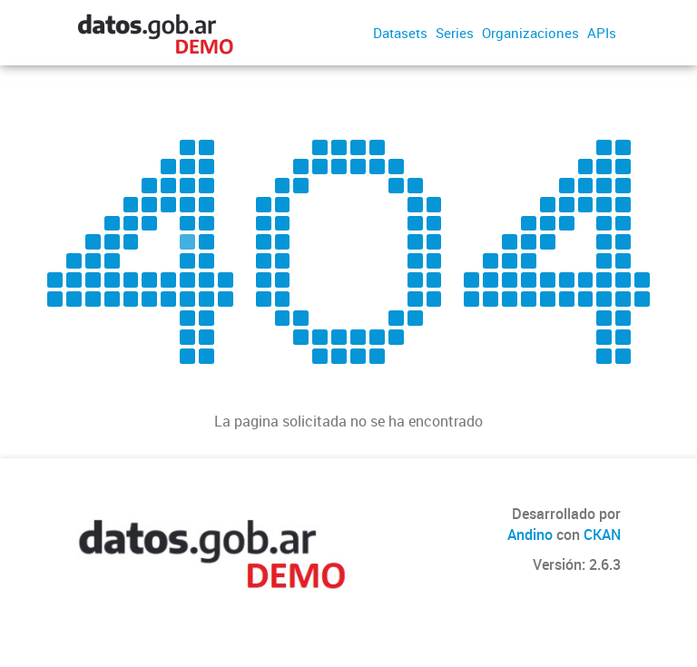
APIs (601, 33)
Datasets (400, 33)
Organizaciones (530, 33)
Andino (530, 534)
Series (455, 33)
